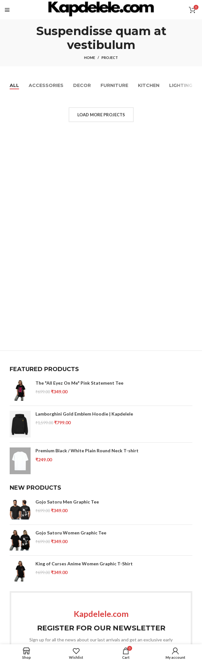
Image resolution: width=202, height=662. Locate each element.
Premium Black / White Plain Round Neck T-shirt (87, 450)
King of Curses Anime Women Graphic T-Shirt (84, 563)
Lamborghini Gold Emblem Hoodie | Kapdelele (84, 414)
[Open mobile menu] (7, 9)
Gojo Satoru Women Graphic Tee (70, 532)
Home (89, 57)
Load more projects (101, 114)
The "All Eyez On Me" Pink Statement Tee (79, 383)
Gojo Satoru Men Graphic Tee (67, 501)
